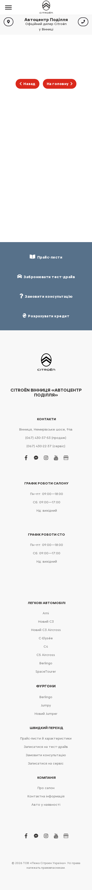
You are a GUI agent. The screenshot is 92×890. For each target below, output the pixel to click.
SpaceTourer (46, 671)
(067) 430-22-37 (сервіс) (46, 446)
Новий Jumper (45, 714)
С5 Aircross (46, 655)
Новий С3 (46, 621)
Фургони (46, 686)
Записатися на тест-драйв (46, 747)
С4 (46, 646)
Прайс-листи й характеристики (46, 738)
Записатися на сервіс (46, 763)
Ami (46, 613)
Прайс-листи (46, 257)
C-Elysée (46, 638)
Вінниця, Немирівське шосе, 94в (46, 429)
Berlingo (45, 663)
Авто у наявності (45, 805)
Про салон (46, 788)
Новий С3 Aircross (46, 630)
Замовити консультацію (46, 755)
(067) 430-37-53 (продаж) (45, 438)
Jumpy (46, 705)
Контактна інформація (45, 796)
